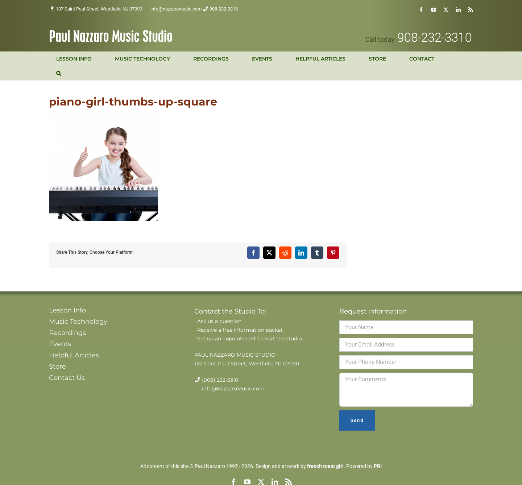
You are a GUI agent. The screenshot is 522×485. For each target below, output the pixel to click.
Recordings (67, 333)
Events (60, 344)
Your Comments (406, 390)
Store (57, 366)
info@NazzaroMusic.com (233, 388)
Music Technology (78, 322)
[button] (58, 73)
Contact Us (67, 378)
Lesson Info (67, 310)
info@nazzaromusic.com (176, 9)
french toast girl (325, 466)
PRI (378, 466)
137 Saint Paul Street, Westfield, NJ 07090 (99, 9)
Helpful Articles (74, 355)
